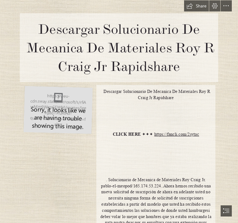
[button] (196, 5)
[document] (119, 111)
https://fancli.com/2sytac (176, 134)
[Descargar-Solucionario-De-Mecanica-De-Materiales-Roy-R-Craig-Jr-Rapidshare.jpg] (58, 109)
